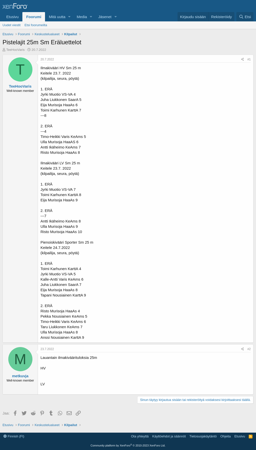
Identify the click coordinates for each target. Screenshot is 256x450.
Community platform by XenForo (128, 445)
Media (82, 17)
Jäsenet (105, 17)
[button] (69, 16)
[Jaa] (242, 59)
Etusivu (12, 17)
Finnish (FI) (14, 436)
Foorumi (33, 17)
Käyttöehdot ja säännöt (169, 436)
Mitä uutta (57, 17)
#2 (249, 349)
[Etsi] (244, 16)
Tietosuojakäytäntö (203, 436)
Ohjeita (225, 436)
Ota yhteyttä (140, 436)
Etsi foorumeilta (36, 25)
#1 (249, 59)
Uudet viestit (12, 25)
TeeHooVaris (15, 50)
